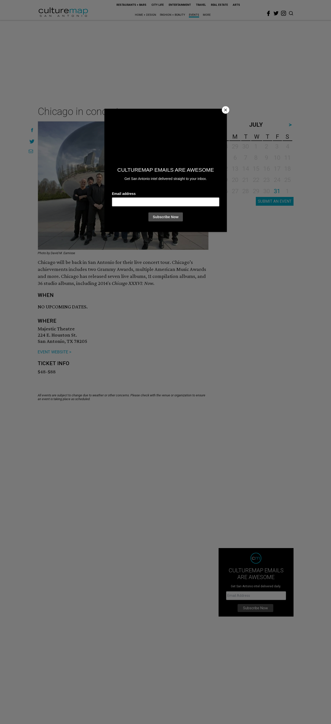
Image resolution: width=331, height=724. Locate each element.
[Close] (225, 110)
